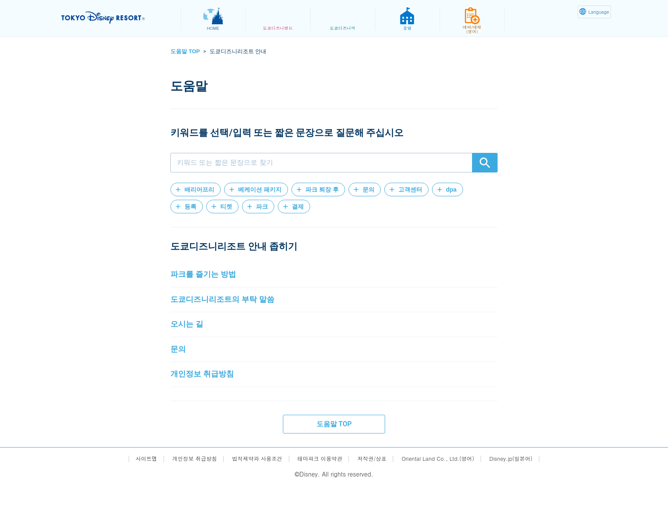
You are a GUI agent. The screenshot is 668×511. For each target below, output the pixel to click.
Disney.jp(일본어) (525, 484)
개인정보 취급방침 (182, 484)
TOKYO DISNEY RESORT (116, 17)
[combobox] (334, 162)
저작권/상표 (374, 484)
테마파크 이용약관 (318, 484)
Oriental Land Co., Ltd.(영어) (446, 484)
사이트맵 (130, 484)
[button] (195, 189)
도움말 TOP (185, 51)
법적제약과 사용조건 (250, 484)
